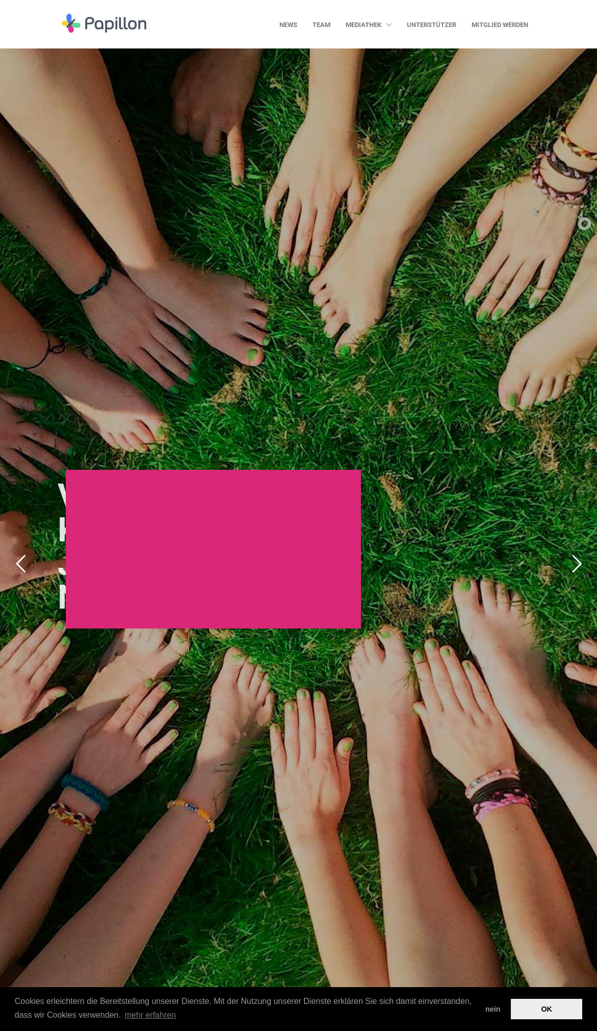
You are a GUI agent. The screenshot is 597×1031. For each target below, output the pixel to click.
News (288, 25)
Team (321, 25)
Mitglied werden (500, 25)
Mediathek (364, 25)
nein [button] (493, 1009)
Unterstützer (431, 25)
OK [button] (546, 1009)
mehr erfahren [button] (150, 1015)
